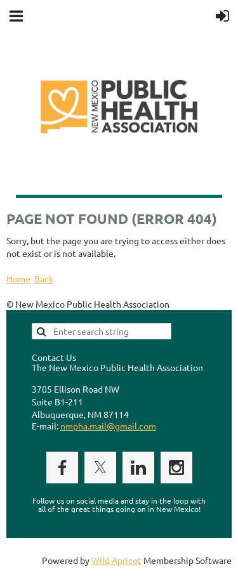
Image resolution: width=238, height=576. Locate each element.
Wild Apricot (116, 560)
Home (18, 278)
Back (43, 278)
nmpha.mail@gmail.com (108, 425)
